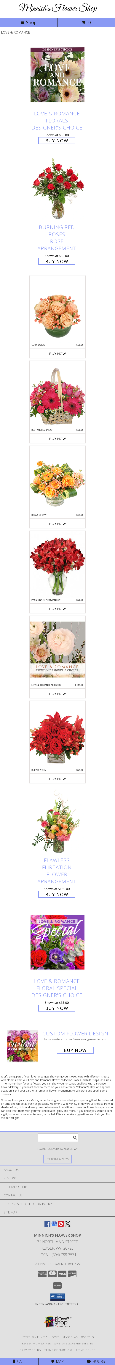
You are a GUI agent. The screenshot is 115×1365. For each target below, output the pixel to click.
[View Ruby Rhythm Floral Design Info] (57, 734)
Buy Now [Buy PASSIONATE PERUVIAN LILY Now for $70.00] (57, 608)
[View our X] (68, 1225)
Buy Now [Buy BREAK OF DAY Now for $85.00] (57, 523)
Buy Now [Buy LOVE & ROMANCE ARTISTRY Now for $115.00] (57, 693)
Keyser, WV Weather (36, 1343)
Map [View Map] (57, 1361)
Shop (28, 22)
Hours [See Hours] (96, 1361)
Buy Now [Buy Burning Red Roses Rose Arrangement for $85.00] (56, 261)
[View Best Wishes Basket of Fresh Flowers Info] (57, 394)
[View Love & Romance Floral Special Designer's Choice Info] (57, 942)
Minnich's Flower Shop (57, 8)
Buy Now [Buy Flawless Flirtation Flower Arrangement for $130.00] (56, 894)
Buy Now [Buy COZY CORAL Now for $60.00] (57, 353)
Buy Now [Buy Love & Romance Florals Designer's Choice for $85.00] (56, 140)
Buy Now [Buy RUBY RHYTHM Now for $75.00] (57, 778)
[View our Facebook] (47, 1225)
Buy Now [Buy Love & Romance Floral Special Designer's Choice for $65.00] (56, 1008)
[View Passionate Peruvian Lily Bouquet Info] (57, 564)
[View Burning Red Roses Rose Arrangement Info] (57, 188)
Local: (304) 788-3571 (57, 1254)
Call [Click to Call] (19, 1361)
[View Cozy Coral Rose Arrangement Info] (57, 309)
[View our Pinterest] (61, 1225)
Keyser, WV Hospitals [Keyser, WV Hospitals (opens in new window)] (78, 1337)
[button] (57, 1297)
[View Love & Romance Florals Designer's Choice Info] (57, 75)
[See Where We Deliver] (57, 1159)
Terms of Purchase (58, 1350)
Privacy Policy (30, 1350)
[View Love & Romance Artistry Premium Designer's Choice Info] (57, 649)
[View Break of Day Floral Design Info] (57, 479)
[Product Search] (58, 1137)
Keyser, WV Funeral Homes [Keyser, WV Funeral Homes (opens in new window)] (40, 1337)
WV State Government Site (73, 1343)
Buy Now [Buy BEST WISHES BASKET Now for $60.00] (57, 438)
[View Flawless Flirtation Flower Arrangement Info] (57, 821)
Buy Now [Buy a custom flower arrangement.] (75, 1050)
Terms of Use (85, 1350)
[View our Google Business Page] (54, 1225)
